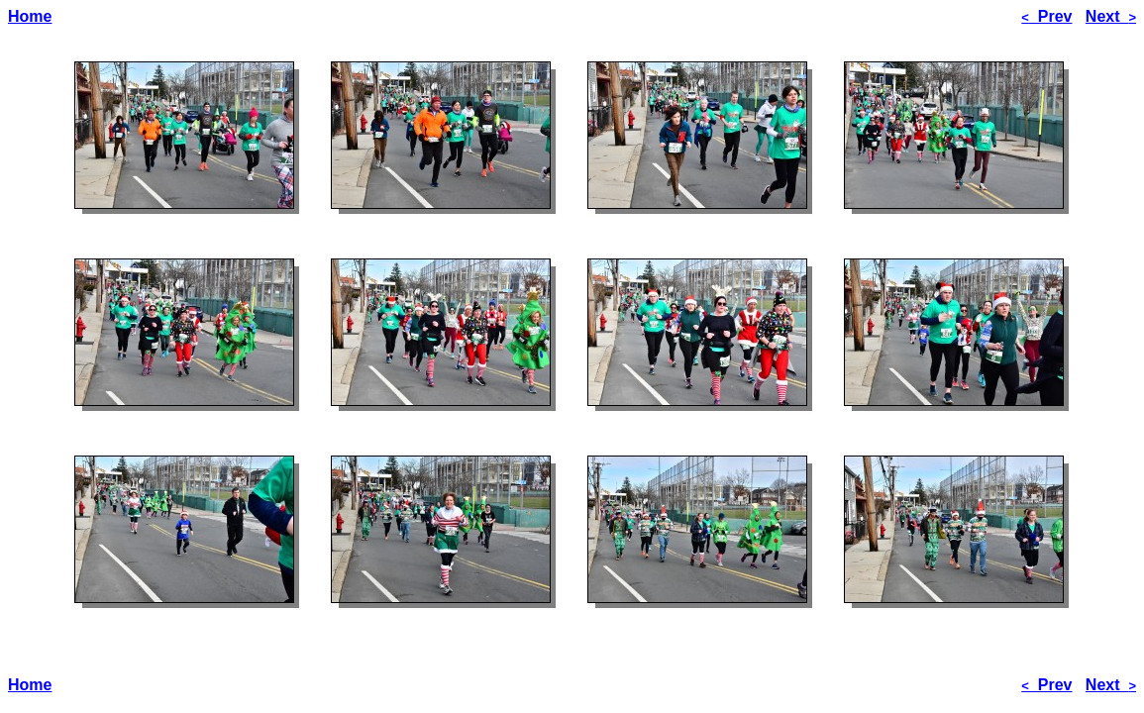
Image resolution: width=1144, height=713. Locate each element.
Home (30, 16)
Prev (1046, 16)
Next (1111, 16)
